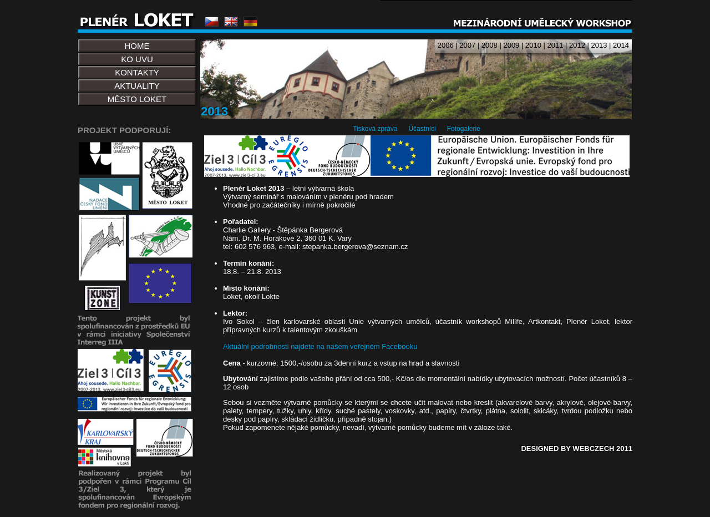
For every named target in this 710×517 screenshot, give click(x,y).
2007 (467, 45)
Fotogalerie (463, 129)
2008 (489, 45)
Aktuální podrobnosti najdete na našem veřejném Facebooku (320, 346)
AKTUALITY (137, 85)
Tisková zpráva (375, 129)
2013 (599, 45)
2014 (621, 45)
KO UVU (137, 59)
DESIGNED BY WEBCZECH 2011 (576, 448)
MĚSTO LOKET (137, 99)
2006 (446, 45)
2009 (511, 45)
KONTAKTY (137, 72)
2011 (555, 45)
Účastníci (421, 129)
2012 (577, 45)
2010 (533, 45)
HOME (137, 45)
